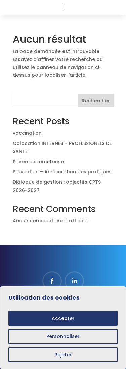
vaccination (27, 132)
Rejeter (63, 354)
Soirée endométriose (38, 161)
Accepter (63, 318)
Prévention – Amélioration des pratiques (62, 171)
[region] (63, 327)
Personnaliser (63, 336)
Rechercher (96, 100)
